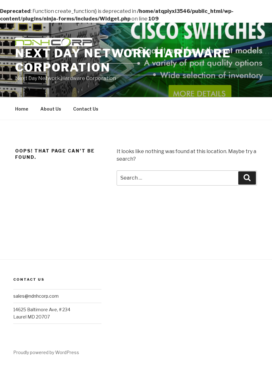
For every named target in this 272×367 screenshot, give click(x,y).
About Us (50, 109)
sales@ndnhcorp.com (36, 296)
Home (21, 109)
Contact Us (85, 109)
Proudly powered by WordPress (46, 352)
